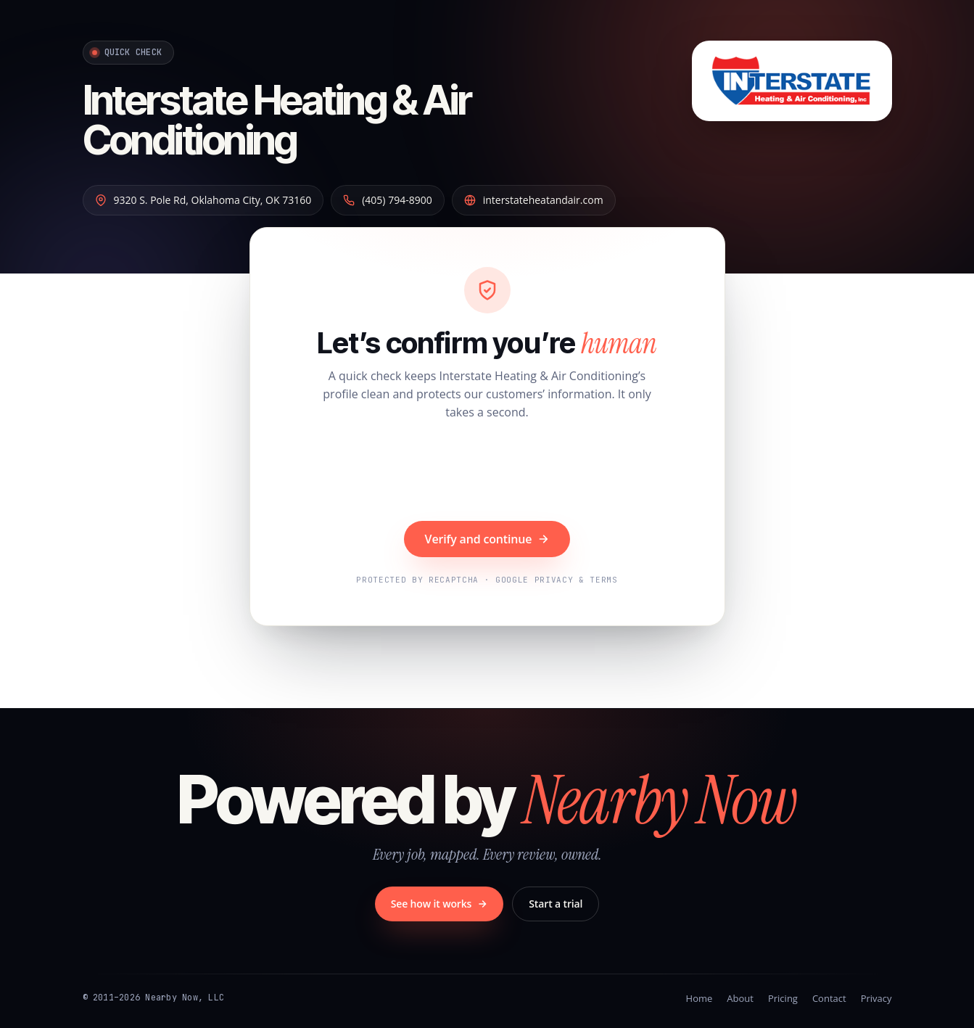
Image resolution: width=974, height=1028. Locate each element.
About (740, 998)
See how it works (439, 903)
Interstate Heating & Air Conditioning (277, 120)
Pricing (783, 998)
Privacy (876, 998)
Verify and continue (487, 539)
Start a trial (555, 903)
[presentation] (487, 472)
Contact (829, 998)
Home (699, 998)
